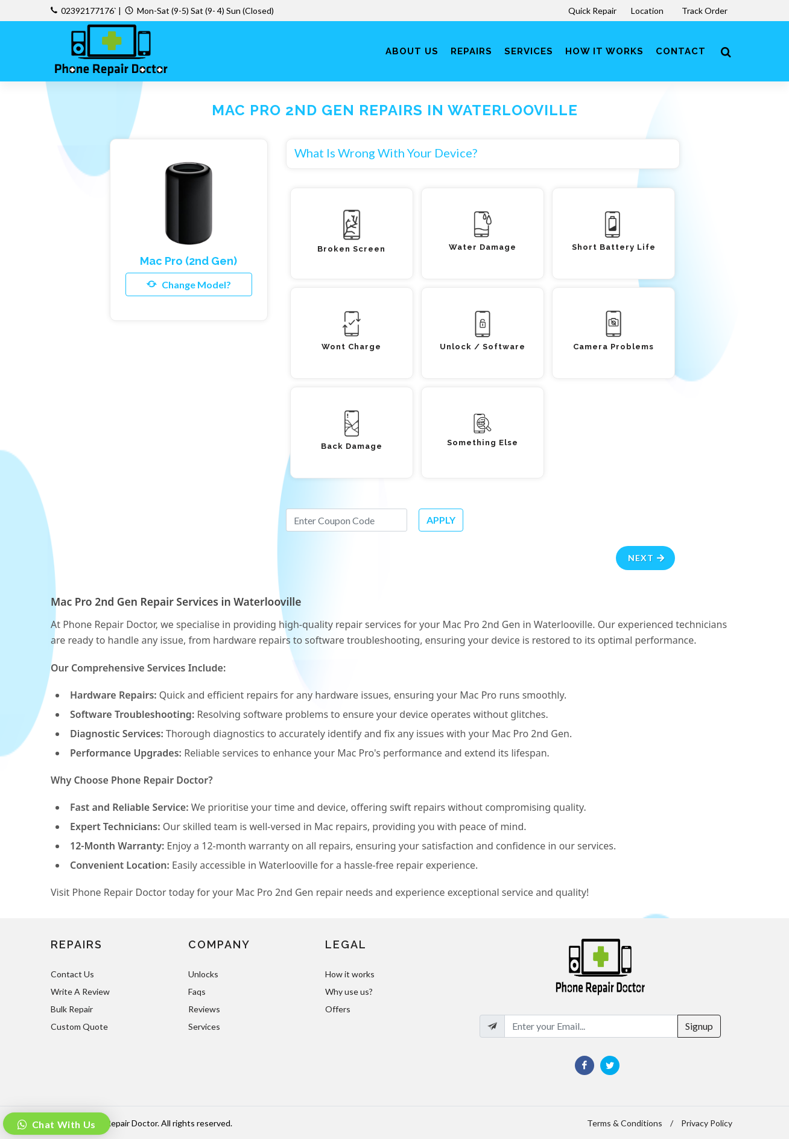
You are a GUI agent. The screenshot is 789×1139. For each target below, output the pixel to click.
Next (647, 558)
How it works (350, 974)
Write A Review (80, 991)
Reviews (204, 1009)
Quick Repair (592, 10)
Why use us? (349, 991)
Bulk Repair (72, 1009)
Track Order (705, 10)
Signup (699, 1026)
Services (204, 1026)
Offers (337, 1009)
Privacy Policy (706, 1123)
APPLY (440, 519)
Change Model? (189, 284)
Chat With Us (63, 1124)
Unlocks (203, 974)
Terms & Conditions (624, 1123)
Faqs (197, 991)
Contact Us (72, 974)
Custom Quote (79, 1026)
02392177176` (88, 10)
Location (648, 10)
